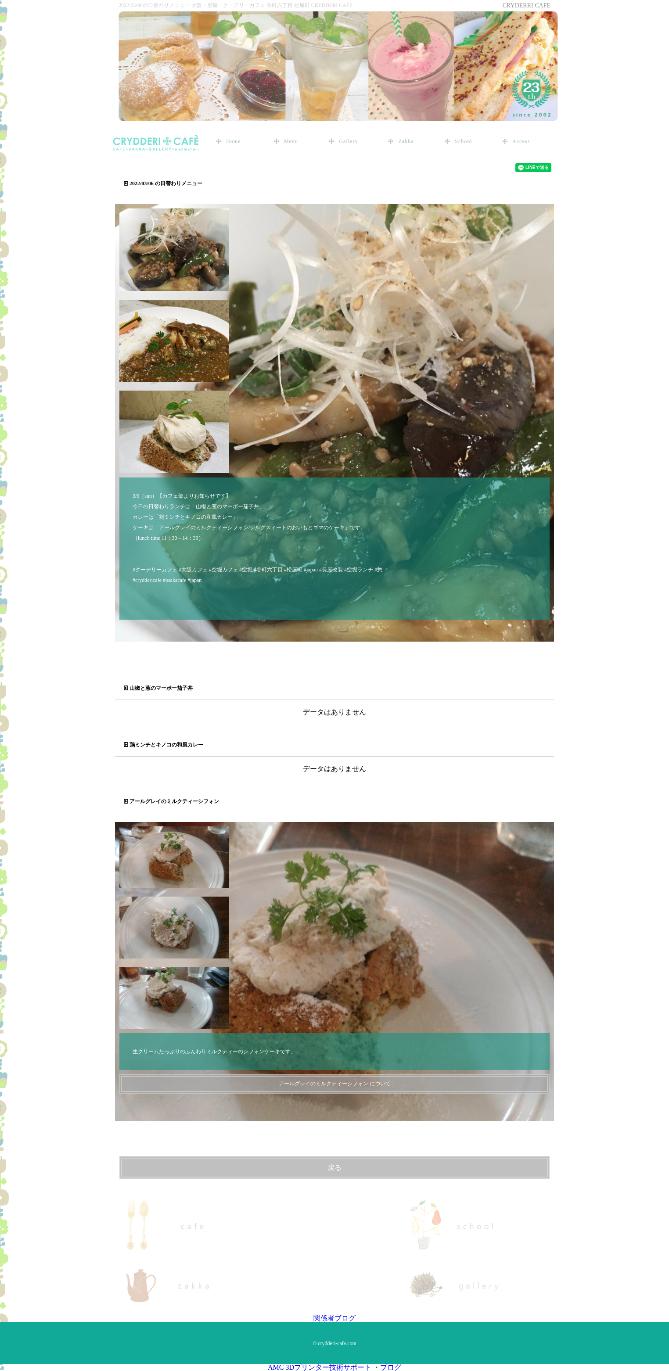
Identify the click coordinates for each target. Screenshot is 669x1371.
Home (233, 141)
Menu (291, 141)
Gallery (348, 141)
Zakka (406, 141)
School (463, 141)
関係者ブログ (334, 1318)
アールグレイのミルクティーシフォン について (335, 1083)
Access (521, 141)
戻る (334, 1167)
